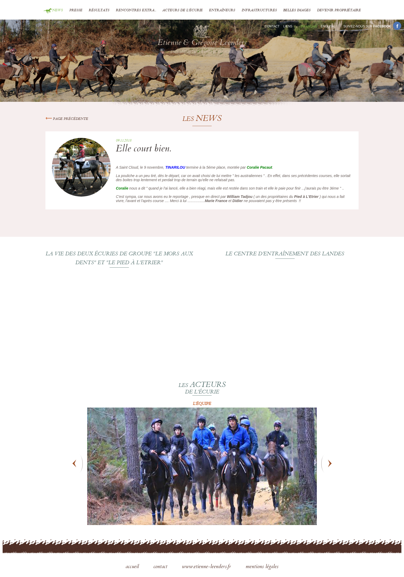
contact (161, 567)
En (328, 26)
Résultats (99, 10)
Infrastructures (259, 10)
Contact (272, 26)
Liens (288, 26)
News (57, 10)
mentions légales (262, 567)
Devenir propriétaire (339, 10)
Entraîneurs (222, 10)
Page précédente (66, 119)
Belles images (297, 10)
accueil (133, 567)
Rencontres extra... (136, 10)
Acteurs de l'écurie (182, 10)
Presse (75, 10)
